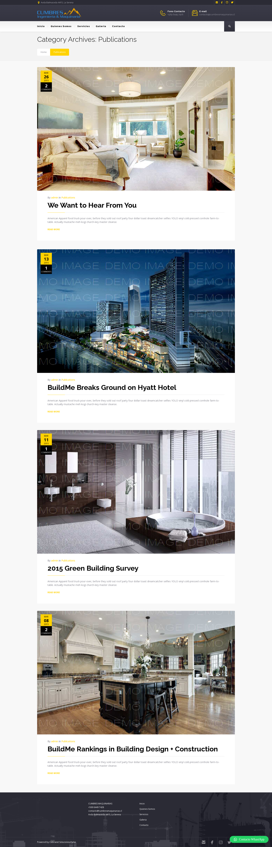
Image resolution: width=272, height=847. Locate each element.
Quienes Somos (59, 26)
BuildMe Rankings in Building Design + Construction (133, 747)
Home (44, 52)
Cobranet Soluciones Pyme (62, 842)
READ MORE (54, 229)
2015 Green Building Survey (93, 567)
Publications (60, 52)
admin (54, 197)
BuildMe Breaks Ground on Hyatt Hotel (112, 386)
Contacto (117, 26)
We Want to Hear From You (92, 205)
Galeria (99, 26)
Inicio (41, 26)
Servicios (82, 26)
